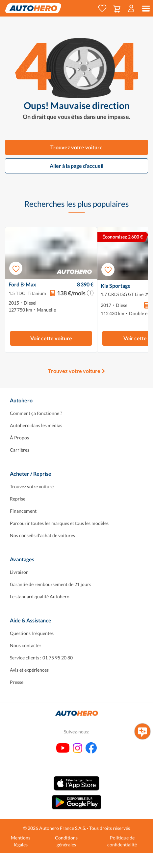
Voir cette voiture (51, 338)
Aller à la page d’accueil (76, 166)
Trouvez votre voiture (76, 147)
